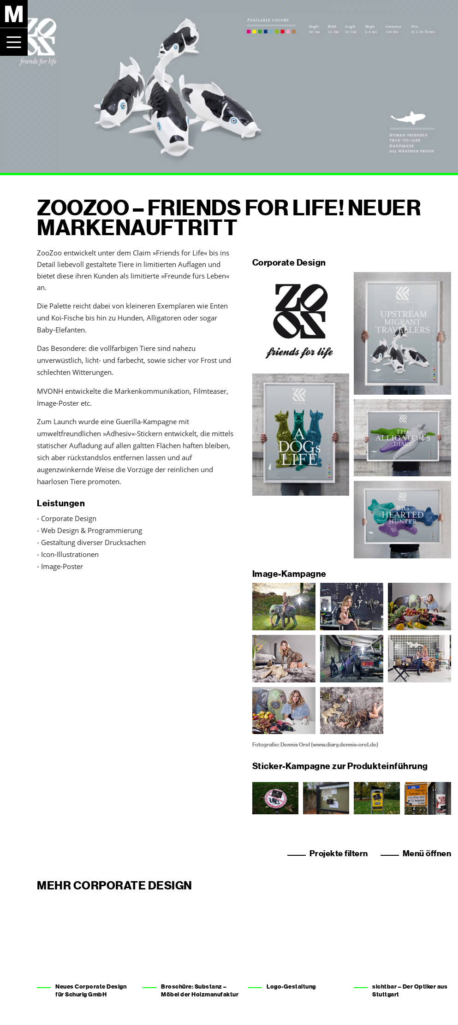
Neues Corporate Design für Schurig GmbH (90, 990)
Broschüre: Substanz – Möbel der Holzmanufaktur (199, 990)
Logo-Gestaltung (291, 986)
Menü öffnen (427, 853)
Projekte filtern (338, 853)
